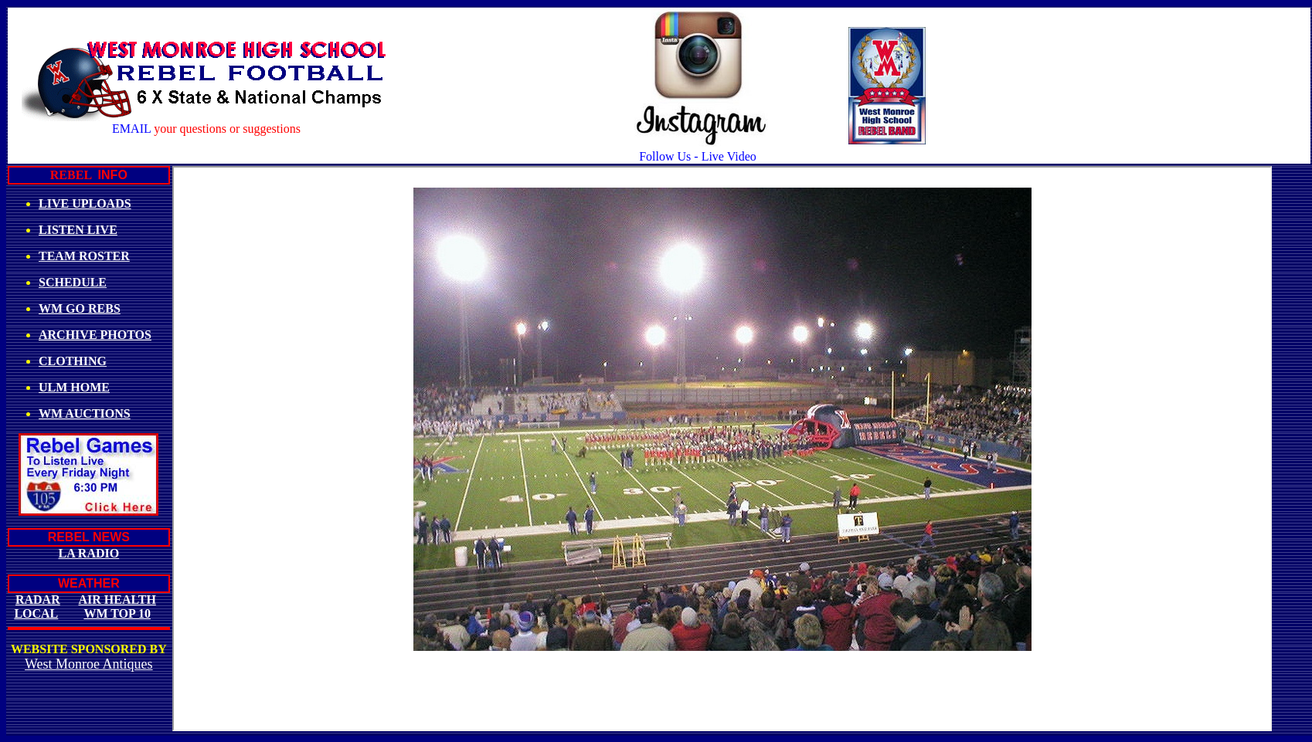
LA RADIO (88, 553)
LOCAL (36, 613)
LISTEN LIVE (78, 229)
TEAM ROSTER (84, 256)
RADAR (37, 599)
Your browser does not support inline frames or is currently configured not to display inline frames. (722, 448)
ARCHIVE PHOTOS (95, 334)
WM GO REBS (80, 308)
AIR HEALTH (117, 599)
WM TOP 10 (117, 613)
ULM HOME (74, 387)
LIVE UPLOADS (85, 203)
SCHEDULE (73, 282)
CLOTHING (73, 361)
